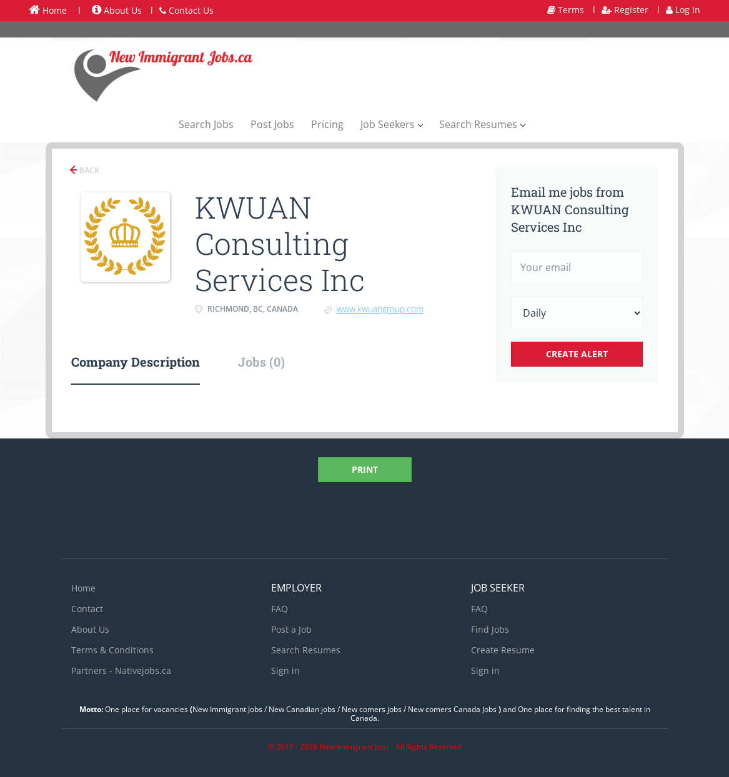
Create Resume (503, 650)
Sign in (285, 670)
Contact (87, 609)
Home (48, 10)
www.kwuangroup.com (380, 309)
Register (625, 10)
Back (88, 170)
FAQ (279, 609)
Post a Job (291, 629)
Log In (683, 10)
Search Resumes (305, 650)
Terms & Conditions (112, 650)
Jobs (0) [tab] (261, 362)
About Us (117, 10)
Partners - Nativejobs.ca (121, 670)
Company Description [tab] (135, 362)
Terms (565, 10)
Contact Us (186, 10)
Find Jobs (490, 629)
